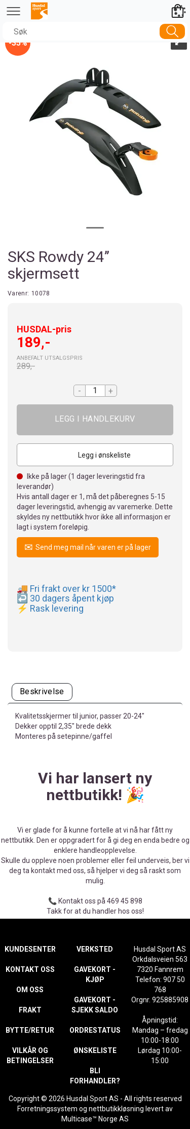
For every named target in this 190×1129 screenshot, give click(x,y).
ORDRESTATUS (95, 1030)
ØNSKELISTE (95, 1050)
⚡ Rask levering (50, 608)
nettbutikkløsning (116, 1109)
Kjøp (95, 419)
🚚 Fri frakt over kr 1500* (66, 588)
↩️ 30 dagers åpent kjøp (65, 598)
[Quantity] (95, 391)
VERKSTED (95, 949)
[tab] (42, 692)
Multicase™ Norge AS (95, 1119)
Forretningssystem (47, 1109)
